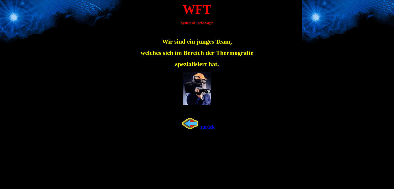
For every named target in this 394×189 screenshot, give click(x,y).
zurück (197, 127)
